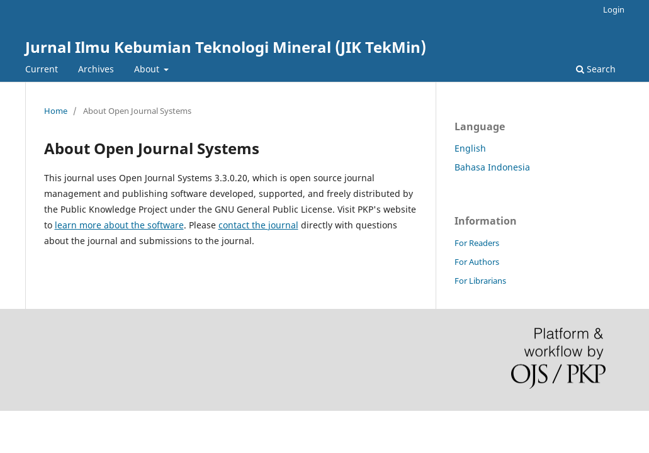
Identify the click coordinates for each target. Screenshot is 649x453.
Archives (96, 69)
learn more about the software (119, 225)
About (148, 69)
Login (613, 9)
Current (41, 69)
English (470, 148)
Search (596, 69)
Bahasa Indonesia (492, 167)
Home (55, 110)
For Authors (476, 261)
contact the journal (258, 225)
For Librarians (480, 280)
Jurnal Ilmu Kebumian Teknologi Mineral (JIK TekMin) (225, 46)
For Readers (476, 243)
